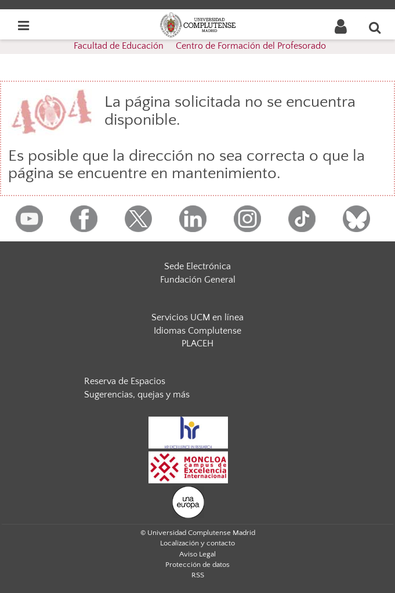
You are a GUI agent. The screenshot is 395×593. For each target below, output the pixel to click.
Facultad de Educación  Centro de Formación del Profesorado (200, 46)
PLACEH (197, 343)
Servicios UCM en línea (197, 317)
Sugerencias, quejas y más (137, 394)
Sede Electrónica (197, 266)
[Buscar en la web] (375, 27)
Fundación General (197, 279)
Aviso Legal (197, 554)
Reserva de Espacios (124, 381)
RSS (197, 575)
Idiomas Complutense (197, 331)
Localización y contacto (197, 543)
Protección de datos (197, 565)
